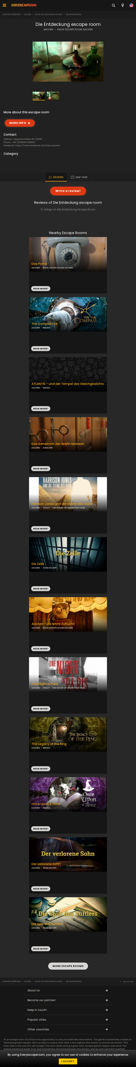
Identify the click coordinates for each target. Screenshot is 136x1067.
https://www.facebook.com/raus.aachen (37, 145)
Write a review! (68, 191)
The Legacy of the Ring (49, 744)
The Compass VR (45, 324)
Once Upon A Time (46, 804)
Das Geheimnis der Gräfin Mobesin (58, 444)
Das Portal (39, 264)
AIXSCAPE (48, 447)
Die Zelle (38, 564)
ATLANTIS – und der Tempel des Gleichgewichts (68, 384)
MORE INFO (17, 123)
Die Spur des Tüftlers (47, 924)
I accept (68, 1061)
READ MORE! (40, 348)
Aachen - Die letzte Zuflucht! (53, 624)
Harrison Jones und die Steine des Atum (62, 504)
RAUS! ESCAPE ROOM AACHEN (75, 29)
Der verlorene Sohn (46, 864)
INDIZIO (46, 327)
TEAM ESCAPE (49, 567)
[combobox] (122, 5)
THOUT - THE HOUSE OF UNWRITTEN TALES (64, 507)
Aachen (27, 14)
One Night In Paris (45, 684)
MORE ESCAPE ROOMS (68, 966)
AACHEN (48, 29)
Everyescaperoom (11, 14)
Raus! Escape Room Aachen (48, 14)
